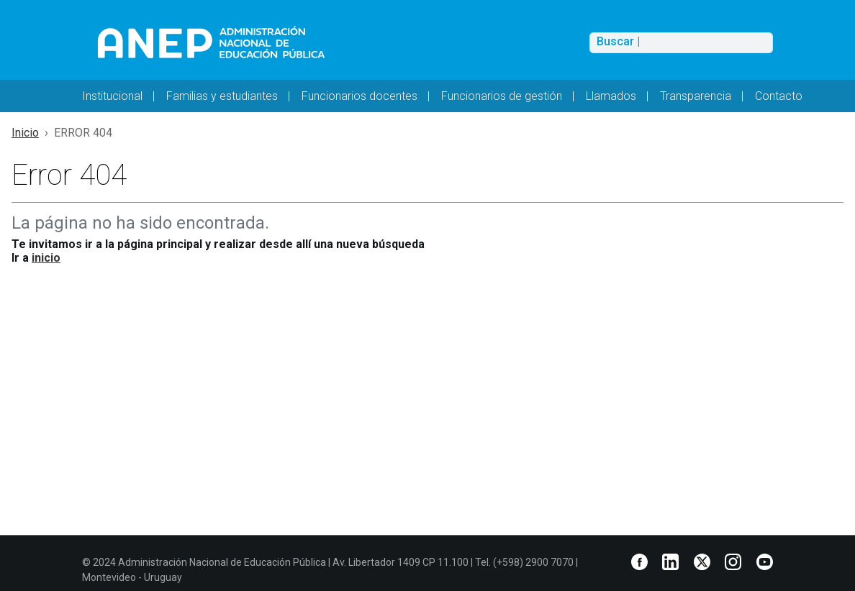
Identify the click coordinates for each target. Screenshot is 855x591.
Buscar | (618, 41)
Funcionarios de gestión (501, 96)
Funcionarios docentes (359, 96)
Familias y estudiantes (222, 96)
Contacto (778, 96)
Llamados (611, 96)
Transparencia (695, 96)
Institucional (112, 96)
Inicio (25, 132)
